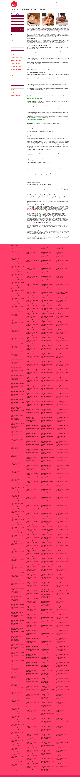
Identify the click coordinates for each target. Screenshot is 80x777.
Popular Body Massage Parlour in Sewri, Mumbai (17, 435)
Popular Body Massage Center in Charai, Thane (47, 413)
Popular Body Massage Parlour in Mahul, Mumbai (17, 656)
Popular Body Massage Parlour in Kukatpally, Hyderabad (46, 685)
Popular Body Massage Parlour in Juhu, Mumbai (17, 360)
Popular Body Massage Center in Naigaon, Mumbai (32, 554)
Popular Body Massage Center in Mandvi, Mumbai (47, 298)
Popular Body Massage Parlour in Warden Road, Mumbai (17, 760)
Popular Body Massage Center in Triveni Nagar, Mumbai (47, 378)
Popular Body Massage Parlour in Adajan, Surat (47, 613)
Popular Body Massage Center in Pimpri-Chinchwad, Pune (62, 732)
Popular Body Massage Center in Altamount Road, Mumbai (31, 719)
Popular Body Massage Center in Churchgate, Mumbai (31, 421)
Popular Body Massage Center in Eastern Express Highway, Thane (47, 423)
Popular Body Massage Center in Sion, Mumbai (32, 591)
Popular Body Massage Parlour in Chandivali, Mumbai (16, 493)
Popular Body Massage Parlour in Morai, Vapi (62, 543)
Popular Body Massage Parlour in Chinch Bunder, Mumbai (17, 589)
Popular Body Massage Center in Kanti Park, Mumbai (47, 261)
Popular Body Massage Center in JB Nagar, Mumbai (32, 663)
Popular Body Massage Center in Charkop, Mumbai (32, 565)
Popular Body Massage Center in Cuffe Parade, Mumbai (32, 764)
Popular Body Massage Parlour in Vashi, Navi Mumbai (32, 405)
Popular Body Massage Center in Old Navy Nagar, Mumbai (47, 333)
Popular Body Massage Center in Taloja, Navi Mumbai (47, 554)
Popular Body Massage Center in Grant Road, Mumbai (32, 485)
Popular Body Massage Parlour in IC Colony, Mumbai (16, 509)
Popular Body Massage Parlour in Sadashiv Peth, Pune (62, 706)
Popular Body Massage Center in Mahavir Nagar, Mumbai (47, 290)
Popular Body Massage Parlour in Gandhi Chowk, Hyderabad (62, 274)
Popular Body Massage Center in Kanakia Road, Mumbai (47, 258)
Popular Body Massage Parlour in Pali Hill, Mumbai (17, 299)
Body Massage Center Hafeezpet (16, 89)
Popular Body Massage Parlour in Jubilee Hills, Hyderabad (32, 413)
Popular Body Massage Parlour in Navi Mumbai (17, 254)
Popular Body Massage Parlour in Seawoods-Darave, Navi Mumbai (31, 386)
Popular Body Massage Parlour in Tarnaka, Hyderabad (47, 677)
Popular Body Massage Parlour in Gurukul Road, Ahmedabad (62, 362)
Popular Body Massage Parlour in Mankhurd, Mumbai (16, 453)
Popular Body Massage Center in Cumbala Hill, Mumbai (32, 767)
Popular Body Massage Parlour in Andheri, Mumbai (17, 267)
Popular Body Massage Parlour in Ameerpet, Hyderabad (46, 669)
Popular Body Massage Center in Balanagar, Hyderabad (46, 738)
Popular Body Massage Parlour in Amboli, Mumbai (17, 485)
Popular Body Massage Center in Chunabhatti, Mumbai (31, 610)
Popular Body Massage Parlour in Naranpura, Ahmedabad (61, 357)
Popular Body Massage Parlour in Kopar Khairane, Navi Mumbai (32, 365)
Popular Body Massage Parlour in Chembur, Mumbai (16, 278)
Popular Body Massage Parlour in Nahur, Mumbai (17, 469)
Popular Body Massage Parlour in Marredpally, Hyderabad (61, 256)
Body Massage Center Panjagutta (16, 69)
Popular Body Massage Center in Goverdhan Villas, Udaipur (46, 637)
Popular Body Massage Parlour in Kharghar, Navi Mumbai (31, 362)
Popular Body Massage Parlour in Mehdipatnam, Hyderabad (61, 266)
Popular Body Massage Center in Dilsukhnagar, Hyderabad (46, 580)
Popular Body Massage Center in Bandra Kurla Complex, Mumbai (32, 738)
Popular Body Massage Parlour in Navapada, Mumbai (16, 685)
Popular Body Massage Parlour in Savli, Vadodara (62, 482)
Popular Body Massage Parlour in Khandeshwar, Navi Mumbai (31, 359)
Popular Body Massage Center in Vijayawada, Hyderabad (61, 333)
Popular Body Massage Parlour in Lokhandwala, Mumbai (16, 379)
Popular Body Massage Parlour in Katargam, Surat (61, 413)
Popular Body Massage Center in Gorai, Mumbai (32, 660)
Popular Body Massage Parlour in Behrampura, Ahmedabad (61, 367)
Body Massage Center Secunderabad (16, 57)
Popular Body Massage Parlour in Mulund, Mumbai (17, 280)
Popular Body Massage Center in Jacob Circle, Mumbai (47, 250)
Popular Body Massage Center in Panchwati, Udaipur (61, 684)
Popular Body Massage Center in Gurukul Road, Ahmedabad (62, 397)
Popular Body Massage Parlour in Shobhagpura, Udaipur (61, 650)
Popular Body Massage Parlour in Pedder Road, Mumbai (17, 704)
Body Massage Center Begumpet (16, 60)
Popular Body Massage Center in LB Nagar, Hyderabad (47, 714)
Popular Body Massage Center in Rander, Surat (62, 458)
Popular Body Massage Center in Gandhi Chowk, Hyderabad (62, 330)
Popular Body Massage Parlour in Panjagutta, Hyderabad (46, 674)
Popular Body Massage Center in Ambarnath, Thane (46, 453)
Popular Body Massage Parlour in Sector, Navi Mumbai (32, 389)
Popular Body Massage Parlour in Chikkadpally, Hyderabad (46, 770)
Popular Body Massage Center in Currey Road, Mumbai (32, 578)
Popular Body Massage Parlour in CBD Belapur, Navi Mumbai (32, 341)
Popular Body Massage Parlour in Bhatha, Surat (62, 423)
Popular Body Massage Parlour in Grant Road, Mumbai (17, 323)
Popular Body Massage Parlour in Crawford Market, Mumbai (16, 600)
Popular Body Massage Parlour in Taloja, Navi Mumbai (32, 391)
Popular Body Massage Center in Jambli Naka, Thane (47, 434)
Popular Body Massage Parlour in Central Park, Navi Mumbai (32, 344)
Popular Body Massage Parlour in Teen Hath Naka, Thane (32, 314)
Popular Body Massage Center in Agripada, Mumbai (32, 716)
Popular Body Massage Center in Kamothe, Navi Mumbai (47, 517)
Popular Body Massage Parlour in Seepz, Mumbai (17, 515)
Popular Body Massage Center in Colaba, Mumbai (32, 453)
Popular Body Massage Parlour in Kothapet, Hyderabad (46, 661)
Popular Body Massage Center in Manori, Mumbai (47, 301)
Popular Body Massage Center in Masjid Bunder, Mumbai (32, 567)
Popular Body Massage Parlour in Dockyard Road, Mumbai (16, 419)
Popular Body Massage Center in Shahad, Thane (47, 471)
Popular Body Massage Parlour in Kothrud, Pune (62, 700)
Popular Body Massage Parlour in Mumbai (17, 249)
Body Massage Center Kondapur (16, 92)
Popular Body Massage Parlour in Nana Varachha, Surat (62, 421)
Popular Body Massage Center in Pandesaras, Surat (61, 463)
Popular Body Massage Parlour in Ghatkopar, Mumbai (16, 456)
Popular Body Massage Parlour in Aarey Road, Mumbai (17, 475)
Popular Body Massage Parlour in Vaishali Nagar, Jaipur (62, 599)
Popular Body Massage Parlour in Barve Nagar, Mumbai (17, 610)
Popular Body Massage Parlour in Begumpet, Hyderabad (46, 597)
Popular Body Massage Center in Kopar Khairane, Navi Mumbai (47, 527)
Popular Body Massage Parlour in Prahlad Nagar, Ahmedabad (62, 359)
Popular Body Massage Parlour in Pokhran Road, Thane (32, 306)
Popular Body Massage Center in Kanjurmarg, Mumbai (31, 626)
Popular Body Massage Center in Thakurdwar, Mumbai (46, 375)
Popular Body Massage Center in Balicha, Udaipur (62, 679)
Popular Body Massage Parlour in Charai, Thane (32, 250)
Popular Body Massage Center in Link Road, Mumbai (46, 280)
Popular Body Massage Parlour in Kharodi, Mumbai (17, 632)
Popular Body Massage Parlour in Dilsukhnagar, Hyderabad (31, 418)
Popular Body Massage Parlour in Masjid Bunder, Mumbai (17, 405)
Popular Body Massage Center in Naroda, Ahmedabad (62, 389)
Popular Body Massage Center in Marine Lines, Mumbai (32, 479)
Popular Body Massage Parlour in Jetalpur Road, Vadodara (62, 490)
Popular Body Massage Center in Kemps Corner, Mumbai (47, 264)
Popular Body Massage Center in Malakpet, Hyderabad (47, 711)
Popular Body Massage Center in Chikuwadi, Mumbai (31, 759)
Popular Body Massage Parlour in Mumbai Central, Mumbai (17, 325)
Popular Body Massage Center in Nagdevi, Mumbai (47, 312)
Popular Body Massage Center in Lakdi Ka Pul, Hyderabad (62, 288)
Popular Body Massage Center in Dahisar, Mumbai (32, 546)
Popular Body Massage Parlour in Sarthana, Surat (61, 429)
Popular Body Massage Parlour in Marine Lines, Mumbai (17, 318)
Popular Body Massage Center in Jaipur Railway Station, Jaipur (62, 623)
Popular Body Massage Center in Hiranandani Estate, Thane (46, 431)
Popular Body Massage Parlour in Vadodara (46, 587)
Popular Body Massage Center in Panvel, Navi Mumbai (47, 541)
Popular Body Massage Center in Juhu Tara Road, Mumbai (47, 253)
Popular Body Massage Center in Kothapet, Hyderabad (47, 716)
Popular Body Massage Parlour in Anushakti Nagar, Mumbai (16, 570)
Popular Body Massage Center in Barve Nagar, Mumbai (47, 248)
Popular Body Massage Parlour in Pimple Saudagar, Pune (62, 722)
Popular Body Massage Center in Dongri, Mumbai (32, 730)
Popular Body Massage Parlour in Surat (47, 585)
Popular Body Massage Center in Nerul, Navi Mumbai (47, 535)
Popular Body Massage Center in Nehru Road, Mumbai (47, 330)
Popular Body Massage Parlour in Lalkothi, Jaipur (62, 588)
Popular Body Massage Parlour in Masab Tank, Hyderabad (47, 759)
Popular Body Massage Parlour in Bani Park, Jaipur (62, 583)
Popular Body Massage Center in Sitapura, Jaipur (62, 626)
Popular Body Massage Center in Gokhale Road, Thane (47, 429)
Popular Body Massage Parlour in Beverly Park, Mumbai (17, 578)
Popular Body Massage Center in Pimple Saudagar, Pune (62, 759)
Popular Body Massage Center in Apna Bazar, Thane (47, 402)
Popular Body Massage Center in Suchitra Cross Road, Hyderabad (62, 306)
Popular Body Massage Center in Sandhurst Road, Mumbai (31, 570)
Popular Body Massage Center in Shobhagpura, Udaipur (61, 676)
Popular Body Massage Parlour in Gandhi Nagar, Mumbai (17, 544)
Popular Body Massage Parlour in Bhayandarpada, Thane (16, 770)
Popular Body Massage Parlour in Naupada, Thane (31, 296)
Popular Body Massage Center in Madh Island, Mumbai (47, 288)
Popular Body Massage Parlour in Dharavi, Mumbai (17, 443)
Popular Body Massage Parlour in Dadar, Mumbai (17, 262)
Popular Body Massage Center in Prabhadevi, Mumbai (31, 511)
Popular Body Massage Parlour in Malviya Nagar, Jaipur (62, 596)
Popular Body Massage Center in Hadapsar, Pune (61, 735)
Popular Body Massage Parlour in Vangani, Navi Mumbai (32, 402)
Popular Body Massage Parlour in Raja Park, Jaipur (62, 580)
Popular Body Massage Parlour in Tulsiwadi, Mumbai (16, 746)
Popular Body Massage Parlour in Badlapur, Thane (16, 304)
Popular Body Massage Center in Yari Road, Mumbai (31, 698)
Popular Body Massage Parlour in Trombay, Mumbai (16, 744)
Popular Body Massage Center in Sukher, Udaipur (62, 687)
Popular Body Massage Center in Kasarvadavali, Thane (46, 442)
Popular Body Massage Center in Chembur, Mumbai (32, 439)
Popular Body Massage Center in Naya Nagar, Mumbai (47, 325)
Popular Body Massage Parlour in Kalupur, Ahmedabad (62, 375)
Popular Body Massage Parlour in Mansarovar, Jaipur (61, 578)
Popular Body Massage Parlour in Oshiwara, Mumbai (16, 483)
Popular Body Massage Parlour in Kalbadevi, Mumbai (16, 618)
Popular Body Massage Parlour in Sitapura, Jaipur (62, 594)
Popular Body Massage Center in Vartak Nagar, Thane (47, 487)
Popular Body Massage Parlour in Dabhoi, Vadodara (62, 479)
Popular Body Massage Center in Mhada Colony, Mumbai (47, 285)
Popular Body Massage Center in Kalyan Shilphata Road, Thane (47, 439)
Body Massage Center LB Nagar (16, 51)
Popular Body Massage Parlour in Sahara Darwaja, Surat (62, 418)
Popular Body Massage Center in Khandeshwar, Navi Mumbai (46, 522)
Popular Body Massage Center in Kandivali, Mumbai (32, 535)
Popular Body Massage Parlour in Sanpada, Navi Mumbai (31, 383)
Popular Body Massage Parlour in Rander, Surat (62, 431)
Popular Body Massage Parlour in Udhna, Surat (62, 434)
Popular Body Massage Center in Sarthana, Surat (62, 455)
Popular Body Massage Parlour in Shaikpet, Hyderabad (62, 261)
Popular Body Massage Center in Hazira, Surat (62, 453)
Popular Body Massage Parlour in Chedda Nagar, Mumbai (17, 584)
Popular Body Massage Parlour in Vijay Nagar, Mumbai (17, 757)
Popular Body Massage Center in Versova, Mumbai (32, 538)
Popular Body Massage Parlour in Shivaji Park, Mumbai (17, 733)
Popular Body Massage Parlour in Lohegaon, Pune (61, 714)
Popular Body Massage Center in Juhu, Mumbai (32, 522)
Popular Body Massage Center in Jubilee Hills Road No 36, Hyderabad (62, 293)
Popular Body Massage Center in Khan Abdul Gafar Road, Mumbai (47, 266)
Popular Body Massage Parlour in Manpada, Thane (31, 253)
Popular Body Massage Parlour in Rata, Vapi (62, 538)
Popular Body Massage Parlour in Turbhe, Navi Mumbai (32, 394)
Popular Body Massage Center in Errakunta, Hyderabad (46, 735)
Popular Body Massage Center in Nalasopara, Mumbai (31, 559)
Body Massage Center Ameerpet (16, 63)
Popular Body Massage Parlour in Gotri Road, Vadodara (62, 487)
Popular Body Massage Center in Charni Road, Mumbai (32, 482)
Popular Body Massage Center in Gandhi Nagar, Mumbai (32, 706)
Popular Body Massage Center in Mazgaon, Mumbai (31, 458)
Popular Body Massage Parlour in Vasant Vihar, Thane (32, 328)
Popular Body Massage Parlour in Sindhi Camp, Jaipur (62, 586)
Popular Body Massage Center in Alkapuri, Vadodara (47, 621)
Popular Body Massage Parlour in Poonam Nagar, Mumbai (17, 706)
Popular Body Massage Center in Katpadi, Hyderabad (62, 341)
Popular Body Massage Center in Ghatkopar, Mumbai (31, 618)
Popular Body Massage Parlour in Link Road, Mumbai (17, 642)
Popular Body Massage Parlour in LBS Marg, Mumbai (17, 634)
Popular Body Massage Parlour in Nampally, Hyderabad (46, 650)
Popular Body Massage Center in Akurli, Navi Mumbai (47, 498)
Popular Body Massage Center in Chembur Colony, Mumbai (32, 748)
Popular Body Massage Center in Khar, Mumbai (32, 514)
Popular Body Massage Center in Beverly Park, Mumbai (32, 740)
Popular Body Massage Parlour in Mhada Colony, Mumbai (17, 648)
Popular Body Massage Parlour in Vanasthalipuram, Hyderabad (61, 258)
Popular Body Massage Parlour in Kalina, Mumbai (17, 523)
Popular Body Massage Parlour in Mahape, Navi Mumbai (32, 378)
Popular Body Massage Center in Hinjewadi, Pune (61, 748)
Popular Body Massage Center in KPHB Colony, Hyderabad (47, 743)
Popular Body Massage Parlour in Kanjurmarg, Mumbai (16, 464)
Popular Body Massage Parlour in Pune (47, 594)
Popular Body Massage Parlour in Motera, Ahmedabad (62, 373)
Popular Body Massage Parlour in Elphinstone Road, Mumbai (16, 336)
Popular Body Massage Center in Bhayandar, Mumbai (31, 551)
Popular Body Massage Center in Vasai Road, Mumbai (32, 557)
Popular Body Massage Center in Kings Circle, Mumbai (32, 588)
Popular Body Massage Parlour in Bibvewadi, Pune (61, 724)
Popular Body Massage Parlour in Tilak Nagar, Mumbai (17, 445)
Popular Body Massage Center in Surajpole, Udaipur (62, 671)
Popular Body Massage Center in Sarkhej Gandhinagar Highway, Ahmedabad (62, 399)
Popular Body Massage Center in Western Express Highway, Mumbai (32, 695)
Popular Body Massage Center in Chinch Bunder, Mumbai (32, 751)
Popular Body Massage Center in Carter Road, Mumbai (32, 727)
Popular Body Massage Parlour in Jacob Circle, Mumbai (17, 613)
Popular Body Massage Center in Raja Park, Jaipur (46, 631)
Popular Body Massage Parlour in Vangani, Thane (32, 322)
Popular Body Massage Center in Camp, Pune (62, 767)
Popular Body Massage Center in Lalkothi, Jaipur (62, 620)
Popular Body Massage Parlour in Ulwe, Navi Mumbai (32, 397)
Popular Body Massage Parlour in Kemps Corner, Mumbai (17, 626)
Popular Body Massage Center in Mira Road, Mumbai (32, 549)
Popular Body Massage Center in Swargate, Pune (61, 740)
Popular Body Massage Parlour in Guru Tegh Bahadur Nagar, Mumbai (17, 440)
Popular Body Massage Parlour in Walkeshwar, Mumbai (16, 331)
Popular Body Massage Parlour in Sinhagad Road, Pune (61, 708)
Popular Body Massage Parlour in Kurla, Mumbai (17, 432)
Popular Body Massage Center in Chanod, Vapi (62, 557)
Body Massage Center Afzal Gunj (16, 37)
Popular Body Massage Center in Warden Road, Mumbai (47, 397)
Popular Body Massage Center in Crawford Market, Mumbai (32, 762)
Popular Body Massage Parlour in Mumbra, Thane (17, 307)
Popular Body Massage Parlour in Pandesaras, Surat (61, 437)
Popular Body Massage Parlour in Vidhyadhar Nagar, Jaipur (61, 607)
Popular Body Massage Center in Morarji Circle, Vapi (47, 626)
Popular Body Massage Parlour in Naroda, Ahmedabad (62, 354)
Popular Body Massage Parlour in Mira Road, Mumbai (17, 387)
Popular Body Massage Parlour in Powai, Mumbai (17, 381)
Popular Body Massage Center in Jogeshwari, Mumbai (31, 525)
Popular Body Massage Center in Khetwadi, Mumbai (46, 274)
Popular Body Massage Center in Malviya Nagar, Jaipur (62, 628)
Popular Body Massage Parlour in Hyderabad (16, 256)
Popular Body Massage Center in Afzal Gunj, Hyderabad (47, 701)
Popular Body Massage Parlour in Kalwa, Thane (32, 274)
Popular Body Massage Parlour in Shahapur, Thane (31, 312)
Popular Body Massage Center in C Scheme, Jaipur (61, 610)
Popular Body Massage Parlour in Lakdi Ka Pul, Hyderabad (47, 756)
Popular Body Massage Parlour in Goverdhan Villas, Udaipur (61, 644)
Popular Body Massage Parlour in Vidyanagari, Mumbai (16, 754)
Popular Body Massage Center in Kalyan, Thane (32, 466)
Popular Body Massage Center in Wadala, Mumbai (32, 599)
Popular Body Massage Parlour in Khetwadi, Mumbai (16, 637)
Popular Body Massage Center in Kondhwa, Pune (61, 764)
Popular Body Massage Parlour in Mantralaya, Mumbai (16, 666)
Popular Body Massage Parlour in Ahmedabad (46, 583)
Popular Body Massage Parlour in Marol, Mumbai (17, 525)
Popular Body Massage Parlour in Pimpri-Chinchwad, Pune (47, 639)
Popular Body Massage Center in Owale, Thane (47, 461)
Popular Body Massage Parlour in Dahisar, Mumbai (17, 384)
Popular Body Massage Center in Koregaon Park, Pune (62, 756)
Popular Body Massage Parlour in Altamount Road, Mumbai (16, 557)
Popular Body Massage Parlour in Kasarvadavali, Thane (31, 280)
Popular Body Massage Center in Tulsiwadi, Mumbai (46, 383)
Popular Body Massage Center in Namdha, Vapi (62, 562)
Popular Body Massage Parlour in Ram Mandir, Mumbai (17, 365)
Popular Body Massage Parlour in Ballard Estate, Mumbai (17, 573)
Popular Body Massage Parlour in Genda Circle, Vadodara (62, 485)
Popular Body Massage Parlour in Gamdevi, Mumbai (16, 541)
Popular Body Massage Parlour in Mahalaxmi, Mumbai (16, 328)
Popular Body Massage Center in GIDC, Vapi (62, 554)
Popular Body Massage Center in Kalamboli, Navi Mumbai (31, 471)
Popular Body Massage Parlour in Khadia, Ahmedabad (62, 370)
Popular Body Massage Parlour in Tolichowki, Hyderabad (61, 264)
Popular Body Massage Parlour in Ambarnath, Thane (16, 767)
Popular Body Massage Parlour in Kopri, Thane (32, 288)
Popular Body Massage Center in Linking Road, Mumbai (47, 282)
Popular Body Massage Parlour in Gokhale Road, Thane (32, 266)
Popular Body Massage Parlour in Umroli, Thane (32, 320)
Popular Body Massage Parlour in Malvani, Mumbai (17, 507)
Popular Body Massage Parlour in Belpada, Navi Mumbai (32, 338)
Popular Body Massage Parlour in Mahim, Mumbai (17, 344)
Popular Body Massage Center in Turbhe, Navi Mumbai (47, 557)
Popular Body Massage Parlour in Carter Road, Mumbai (17, 565)
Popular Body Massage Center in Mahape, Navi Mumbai (47, 567)
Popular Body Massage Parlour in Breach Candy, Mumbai (17, 560)
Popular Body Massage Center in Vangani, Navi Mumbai (47, 565)
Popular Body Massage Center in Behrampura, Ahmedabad (61, 402)
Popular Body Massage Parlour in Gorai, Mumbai (17, 499)
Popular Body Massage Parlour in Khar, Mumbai (17, 352)
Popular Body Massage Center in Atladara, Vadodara (62, 495)
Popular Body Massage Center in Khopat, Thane (47, 445)
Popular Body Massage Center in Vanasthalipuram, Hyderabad (61, 314)
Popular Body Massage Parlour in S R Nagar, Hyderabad (46, 671)
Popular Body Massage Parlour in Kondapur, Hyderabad (46, 695)
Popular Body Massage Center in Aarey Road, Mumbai (32, 636)
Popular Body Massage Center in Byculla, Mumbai (32, 573)
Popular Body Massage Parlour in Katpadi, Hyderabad (62, 285)
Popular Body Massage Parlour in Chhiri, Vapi (62, 519)
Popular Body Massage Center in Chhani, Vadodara (62, 501)
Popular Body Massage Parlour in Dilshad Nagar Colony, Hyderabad (62, 282)
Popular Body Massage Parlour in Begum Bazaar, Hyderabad (47, 666)
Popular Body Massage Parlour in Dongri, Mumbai (17, 568)
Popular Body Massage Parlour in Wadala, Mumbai (17, 437)
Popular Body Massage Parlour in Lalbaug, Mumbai (17, 294)
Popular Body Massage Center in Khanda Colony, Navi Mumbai (47, 519)
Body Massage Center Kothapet (15, 54)
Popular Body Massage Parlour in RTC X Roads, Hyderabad (47, 767)
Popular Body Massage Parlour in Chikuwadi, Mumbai (16, 597)
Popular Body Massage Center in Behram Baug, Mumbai (32, 700)
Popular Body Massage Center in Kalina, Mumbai (32, 684)
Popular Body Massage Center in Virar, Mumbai (32, 562)
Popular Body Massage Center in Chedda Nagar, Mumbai (32, 746)
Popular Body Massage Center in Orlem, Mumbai (32, 666)
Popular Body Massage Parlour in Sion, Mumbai (17, 429)
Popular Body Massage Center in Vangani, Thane (47, 485)
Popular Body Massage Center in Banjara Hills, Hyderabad (32, 477)
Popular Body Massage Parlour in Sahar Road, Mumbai (17, 517)
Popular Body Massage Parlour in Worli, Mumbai (17, 339)
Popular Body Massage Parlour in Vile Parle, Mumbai (17, 357)
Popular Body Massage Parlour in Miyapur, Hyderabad (47, 690)
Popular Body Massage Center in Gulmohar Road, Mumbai (31, 711)
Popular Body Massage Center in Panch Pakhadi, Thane (47, 463)
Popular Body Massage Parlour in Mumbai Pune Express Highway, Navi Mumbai (32, 370)
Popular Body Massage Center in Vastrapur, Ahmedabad (61, 386)
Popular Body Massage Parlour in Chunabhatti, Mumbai (16, 448)
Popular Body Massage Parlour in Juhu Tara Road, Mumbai (17, 616)
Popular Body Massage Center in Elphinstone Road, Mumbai (31, 498)
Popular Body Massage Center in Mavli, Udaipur (62, 674)
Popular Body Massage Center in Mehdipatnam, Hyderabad (46, 605)
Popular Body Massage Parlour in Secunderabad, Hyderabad (46, 663)
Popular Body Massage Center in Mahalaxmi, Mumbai (31, 490)
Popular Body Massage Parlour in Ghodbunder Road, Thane (31, 264)
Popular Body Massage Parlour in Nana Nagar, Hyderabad (62, 269)
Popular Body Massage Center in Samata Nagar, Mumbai (47, 354)
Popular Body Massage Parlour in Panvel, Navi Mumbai (17, 312)
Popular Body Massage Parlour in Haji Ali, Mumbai (17, 552)
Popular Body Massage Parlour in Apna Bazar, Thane (17, 765)
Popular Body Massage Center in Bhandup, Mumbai (32, 628)
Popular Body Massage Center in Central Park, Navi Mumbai (47, 506)
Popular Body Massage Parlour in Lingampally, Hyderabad (61, 248)
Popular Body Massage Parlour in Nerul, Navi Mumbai (32, 373)
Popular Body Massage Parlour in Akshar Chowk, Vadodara (62, 471)
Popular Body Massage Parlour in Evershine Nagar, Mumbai (16, 496)
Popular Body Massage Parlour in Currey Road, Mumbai (17, 416)
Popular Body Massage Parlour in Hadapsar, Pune (61, 695)
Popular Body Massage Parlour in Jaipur (47, 591)
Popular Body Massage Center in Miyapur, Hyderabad (47, 746)
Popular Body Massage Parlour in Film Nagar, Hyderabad (32, 415)
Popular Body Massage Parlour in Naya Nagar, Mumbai (17, 688)
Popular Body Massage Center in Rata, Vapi (62, 567)
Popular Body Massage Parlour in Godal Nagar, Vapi (47, 623)
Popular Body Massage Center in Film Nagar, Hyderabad (46, 578)
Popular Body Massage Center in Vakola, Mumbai (32, 690)
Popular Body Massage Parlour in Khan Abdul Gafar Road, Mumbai (17, 629)
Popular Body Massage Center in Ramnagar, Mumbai (46, 338)
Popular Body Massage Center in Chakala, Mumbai (32, 445)
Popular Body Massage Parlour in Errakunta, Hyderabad (46, 679)
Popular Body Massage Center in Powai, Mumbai (32, 543)
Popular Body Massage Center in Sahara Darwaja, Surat (62, 445)
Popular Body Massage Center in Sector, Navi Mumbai (47, 551)
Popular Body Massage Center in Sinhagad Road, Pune (62, 746)
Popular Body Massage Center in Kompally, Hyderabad (62, 309)
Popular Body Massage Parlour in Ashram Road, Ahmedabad (62, 349)
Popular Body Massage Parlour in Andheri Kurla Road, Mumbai (17, 488)
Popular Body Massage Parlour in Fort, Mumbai (17, 272)
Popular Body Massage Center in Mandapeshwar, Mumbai (46, 306)
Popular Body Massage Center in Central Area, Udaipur (62, 692)
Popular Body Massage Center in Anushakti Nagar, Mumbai (31, 732)
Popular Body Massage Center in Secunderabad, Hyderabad (46, 719)
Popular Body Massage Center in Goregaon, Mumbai (31, 530)
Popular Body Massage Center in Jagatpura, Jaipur (61, 634)
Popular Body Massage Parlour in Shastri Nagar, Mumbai (17, 728)
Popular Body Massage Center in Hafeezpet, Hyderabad (46, 748)
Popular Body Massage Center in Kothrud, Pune (62, 738)
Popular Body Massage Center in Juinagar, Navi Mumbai (47, 511)
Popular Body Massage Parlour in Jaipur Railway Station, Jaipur (62, 591)
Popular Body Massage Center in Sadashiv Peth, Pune (62, 743)
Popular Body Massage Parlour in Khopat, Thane (32, 282)
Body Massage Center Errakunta (16, 75)
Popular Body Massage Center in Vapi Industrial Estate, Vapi (61, 565)
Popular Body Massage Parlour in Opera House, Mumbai (17, 698)
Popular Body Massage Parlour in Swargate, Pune (61, 703)
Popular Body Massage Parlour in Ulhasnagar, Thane (31, 317)
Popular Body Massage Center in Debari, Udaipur (62, 668)
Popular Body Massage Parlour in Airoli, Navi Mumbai (17, 310)
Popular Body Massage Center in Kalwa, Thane (47, 437)
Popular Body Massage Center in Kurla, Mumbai (32, 594)
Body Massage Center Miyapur (15, 86)
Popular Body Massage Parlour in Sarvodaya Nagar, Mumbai (16, 722)
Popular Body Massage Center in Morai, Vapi (62, 573)
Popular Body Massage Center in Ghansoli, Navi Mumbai (47, 509)
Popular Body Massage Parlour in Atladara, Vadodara (62, 466)
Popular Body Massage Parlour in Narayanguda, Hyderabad (46, 764)
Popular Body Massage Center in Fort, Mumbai (32, 434)
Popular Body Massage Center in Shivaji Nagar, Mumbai (47, 367)
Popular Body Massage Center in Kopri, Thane (47, 450)
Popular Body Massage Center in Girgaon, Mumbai (32, 708)
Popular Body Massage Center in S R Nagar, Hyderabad (46, 727)
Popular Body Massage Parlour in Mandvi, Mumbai (17, 661)
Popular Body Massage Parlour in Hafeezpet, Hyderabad (46, 693)
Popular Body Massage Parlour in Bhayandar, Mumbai (16, 389)
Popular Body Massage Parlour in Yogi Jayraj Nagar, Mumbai (17, 762)
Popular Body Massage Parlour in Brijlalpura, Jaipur (61, 604)
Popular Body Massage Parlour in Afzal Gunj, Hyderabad (47, 645)
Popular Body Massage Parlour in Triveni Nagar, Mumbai (17, 741)
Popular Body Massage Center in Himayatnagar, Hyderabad (61, 322)
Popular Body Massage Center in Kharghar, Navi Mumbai (47, 525)
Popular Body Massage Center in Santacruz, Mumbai (31, 517)
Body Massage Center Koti (15, 40)
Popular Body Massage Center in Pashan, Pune (62, 754)
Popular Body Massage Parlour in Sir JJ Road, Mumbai (17, 736)
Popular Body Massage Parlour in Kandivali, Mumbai (16, 373)
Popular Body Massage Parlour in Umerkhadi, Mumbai (16, 749)
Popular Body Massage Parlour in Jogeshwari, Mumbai (16, 363)
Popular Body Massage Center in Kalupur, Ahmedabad (62, 410)
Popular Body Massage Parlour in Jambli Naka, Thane (32, 272)
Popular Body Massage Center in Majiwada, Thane (46, 479)
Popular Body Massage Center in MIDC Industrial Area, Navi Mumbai (47, 530)
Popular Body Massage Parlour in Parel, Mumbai (17, 275)
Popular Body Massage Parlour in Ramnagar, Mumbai (16, 701)
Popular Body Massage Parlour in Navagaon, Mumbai (16, 682)
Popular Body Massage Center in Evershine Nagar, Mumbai (32, 658)
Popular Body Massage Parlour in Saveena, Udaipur (62, 655)
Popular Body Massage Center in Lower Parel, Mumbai (32, 503)
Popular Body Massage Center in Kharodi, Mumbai (47, 269)
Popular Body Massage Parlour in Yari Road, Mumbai (17, 536)
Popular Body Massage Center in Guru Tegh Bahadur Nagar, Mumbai (32, 602)
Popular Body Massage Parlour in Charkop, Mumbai (17, 403)
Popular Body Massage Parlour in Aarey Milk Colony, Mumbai (17, 491)
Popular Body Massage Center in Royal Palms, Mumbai (47, 349)
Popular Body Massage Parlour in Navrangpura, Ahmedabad (46, 607)
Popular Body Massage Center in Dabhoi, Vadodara (62, 506)
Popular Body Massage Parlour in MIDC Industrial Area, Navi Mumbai (32, 367)
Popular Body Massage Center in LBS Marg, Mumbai (46, 272)
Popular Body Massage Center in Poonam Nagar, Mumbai (47, 344)
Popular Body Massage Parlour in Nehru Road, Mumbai (17, 693)
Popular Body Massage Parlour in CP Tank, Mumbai (17, 562)
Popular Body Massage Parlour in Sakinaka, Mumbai (16, 286)
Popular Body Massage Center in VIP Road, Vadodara (62, 503)
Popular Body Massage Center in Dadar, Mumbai (32, 423)
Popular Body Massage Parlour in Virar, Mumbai (17, 400)
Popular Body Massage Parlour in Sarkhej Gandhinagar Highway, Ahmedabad (62, 365)
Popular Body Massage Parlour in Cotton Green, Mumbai (17, 424)
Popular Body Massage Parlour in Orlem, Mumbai (17, 504)
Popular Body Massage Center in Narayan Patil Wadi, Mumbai (47, 317)
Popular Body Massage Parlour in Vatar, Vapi (62, 546)
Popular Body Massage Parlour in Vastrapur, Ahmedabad (61, 352)
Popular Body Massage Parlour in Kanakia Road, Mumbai (17, 621)
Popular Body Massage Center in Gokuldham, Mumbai (31, 642)
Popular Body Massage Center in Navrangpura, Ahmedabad (61, 378)
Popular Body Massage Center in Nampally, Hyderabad (46, 706)
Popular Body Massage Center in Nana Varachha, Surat (62, 447)
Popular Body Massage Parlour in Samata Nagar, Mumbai (17, 717)
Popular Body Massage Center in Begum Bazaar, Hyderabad (47, 724)
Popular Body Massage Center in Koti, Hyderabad (46, 703)
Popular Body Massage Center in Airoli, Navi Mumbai (47, 514)
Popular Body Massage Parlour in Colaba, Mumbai (17, 291)
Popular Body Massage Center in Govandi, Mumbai (32, 612)
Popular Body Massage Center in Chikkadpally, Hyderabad (61, 301)
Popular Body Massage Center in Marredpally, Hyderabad (61, 312)
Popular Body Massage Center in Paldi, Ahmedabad (47, 610)
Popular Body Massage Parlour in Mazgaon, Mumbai (16, 296)
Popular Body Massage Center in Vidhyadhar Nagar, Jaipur (61, 639)
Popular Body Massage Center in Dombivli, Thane (47, 421)
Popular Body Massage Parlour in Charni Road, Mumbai (17, 320)
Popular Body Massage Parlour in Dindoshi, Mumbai (16, 477)
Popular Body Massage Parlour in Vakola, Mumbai (17, 528)
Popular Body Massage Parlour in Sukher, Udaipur (62, 660)
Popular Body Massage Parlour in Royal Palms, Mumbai (17, 712)
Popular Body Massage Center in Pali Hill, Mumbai (32, 461)
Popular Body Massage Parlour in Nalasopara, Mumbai (16, 397)
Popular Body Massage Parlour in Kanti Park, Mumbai (17, 624)
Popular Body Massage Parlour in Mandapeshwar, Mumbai (16, 669)
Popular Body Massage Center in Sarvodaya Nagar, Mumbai (46, 359)
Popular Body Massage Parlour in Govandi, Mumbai (17, 451)
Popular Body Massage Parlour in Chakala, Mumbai (17, 283)
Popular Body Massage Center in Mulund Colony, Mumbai (47, 309)
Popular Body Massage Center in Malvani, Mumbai (32, 668)
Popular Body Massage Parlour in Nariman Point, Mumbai (17, 333)
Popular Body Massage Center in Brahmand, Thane (46, 410)
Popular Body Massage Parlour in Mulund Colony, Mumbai (17, 672)
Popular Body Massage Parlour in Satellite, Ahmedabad (62, 344)
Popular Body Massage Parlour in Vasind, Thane (32, 330)
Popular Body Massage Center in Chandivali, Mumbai (31, 655)
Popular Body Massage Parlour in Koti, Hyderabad (47, 647)
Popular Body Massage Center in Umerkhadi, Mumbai (46, 386)
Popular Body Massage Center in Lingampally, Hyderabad (61, 304)
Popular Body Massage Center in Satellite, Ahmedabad (62, 381)
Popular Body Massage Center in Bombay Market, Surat (62, 442)
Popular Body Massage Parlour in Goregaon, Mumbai (16, 368)
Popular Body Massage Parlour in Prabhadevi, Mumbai (16, 349)
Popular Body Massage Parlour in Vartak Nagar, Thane (32, 325)
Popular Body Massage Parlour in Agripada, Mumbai (16, 554)
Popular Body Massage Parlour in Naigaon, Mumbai (17, 392)
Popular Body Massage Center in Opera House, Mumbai (47, 336)
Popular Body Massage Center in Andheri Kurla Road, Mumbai (32, 650)
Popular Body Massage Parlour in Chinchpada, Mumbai (16, 592)
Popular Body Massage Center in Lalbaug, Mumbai (32, 455)
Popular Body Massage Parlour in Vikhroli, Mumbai (17, 461)
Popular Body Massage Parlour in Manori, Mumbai (17, 664)
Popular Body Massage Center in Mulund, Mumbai (32, 442)
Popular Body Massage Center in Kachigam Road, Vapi (61, 570)
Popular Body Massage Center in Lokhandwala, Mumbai (31, 541)
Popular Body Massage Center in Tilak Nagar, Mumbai (32, 607)
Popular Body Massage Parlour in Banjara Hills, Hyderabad (32, 410)
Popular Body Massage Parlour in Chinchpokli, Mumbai (16, 413)
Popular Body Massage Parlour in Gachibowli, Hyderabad (46, 698)
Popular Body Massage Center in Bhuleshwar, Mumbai (31, 743)
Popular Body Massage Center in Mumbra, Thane (47, 455)
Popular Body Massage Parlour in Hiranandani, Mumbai (16, 459)
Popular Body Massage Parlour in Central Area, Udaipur (62, 666)
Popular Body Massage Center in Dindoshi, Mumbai (32, 639)
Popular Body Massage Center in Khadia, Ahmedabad (62, 405)
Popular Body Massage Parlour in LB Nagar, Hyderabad (46, 658)
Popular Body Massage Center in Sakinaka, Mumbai (32, 447)
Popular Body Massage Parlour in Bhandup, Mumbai (16, 467)
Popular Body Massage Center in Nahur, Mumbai (32, 631)
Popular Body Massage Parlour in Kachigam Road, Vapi (61, 541)
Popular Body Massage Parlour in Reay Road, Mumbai (17, 421)
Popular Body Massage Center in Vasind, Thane (47, 493)
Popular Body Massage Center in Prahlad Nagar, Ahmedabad (62, 394)
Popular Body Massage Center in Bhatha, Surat (62, 450)
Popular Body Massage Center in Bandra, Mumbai (32, 426)
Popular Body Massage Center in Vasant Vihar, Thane (47, 490)
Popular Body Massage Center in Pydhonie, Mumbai (47, 346)
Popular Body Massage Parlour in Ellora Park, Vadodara (47, 618)
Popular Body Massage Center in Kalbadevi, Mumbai (46, 256)
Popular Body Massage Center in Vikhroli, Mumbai (32, 623)
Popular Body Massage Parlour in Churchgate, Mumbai (16, 259)
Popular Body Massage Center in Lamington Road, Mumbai (46, 277)
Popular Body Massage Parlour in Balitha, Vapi (62, 530)
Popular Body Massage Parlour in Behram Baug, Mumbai (17, 539)
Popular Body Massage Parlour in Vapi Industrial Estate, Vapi (62, 535)
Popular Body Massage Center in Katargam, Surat (46, 615)
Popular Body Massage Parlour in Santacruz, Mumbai (16, 355)
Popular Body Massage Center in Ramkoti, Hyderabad (47, 709)
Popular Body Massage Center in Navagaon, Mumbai (46, 320)
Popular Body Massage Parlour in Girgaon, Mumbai (17, 546)
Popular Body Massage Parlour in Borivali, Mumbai (17, 270)
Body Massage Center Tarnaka (15, 72)
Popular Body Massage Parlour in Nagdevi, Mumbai (17, 674)
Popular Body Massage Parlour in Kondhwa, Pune (61, 727)
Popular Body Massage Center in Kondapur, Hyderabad (46, 751)
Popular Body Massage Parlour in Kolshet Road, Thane (32, 285)
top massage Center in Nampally (36, 163)
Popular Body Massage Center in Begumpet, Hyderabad (46, 722)
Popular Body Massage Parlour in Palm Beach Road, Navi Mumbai (32, 375)
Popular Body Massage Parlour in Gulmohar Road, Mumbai (16, 549)
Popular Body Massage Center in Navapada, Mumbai (46, 322)
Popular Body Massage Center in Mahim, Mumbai (32, 506)
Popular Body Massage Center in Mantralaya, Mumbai (46, 304)
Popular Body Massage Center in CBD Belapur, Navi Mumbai (46, 503)
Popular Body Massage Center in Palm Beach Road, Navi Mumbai (47, 538)
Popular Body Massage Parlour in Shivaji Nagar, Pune (62, 698)
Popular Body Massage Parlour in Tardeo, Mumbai (17, 302)
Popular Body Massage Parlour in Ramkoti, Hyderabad (47, 653)
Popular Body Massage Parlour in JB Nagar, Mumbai (16, 501)
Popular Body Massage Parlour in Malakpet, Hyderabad (46, 655)
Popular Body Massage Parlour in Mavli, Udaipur (62, 647)
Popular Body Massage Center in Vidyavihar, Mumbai (31, 634)
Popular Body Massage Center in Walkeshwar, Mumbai (31, 493)
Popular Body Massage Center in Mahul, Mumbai (47, 293)
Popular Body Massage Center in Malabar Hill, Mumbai (47, 296)
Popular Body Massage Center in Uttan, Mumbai (47, 389)
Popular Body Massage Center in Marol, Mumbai (32, 687)
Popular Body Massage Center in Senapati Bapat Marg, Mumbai (47, 362)
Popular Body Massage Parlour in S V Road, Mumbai (16, 714)
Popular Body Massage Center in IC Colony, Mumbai (31, 671)
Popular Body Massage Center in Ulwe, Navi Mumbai (47, 559)
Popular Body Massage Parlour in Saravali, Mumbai (17, 720)
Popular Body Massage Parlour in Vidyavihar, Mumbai (16, 472)
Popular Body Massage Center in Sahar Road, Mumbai (32, 679)
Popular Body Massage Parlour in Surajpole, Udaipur (61, 642)
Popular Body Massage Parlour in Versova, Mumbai (17, 376)
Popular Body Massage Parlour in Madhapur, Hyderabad (16, 315)
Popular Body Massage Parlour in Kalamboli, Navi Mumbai (31, 352)
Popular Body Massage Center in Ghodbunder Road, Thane (46, 426)
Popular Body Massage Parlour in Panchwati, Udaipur (61, 658)
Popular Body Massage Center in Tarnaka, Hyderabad (47, 732)
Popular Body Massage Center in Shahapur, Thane (46, 474)
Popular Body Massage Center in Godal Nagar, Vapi (62, 549)
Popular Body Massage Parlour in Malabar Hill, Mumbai (17, 658)
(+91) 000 (13, 11)
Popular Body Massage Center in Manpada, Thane (46, 415)
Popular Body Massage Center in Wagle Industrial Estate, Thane (47, 495)
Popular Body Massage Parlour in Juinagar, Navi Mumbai (32, 349)
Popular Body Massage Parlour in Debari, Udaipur (47, 634)
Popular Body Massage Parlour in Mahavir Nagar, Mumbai (17, 653)
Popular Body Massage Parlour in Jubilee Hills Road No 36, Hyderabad (47, 762)
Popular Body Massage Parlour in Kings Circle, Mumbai (17, 427)
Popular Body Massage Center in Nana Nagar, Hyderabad (62, 325)
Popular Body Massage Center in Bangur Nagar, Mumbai (32, 674)
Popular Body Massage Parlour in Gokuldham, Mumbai (16, 480)
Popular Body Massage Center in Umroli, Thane (47, 482)
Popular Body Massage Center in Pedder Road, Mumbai (47, 341)
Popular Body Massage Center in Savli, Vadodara (62, 509)
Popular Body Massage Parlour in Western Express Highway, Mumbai (17, 533)
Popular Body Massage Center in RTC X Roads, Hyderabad (62, 298)
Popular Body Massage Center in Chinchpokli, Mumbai (31, 575)
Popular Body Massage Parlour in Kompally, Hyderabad (61, 253)
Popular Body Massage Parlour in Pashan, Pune (62, 716)
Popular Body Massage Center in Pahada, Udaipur (62, 690)
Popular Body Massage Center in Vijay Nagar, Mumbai (47, 394)
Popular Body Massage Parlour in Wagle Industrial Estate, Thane (32, 333)
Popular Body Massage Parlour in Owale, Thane (32, 298)
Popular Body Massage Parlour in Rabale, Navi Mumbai (32, 381)
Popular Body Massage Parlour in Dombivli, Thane (32, 258)
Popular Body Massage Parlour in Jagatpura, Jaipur (61, 602)
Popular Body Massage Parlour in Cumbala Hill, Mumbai (17, 605)
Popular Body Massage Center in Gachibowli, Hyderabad (46, 754)
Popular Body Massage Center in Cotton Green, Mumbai (32, 586)
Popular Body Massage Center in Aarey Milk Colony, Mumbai (32, 652)
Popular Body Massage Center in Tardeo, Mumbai (32, 463)
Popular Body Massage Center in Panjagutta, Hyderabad (46, 730)
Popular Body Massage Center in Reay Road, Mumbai (32, 583)
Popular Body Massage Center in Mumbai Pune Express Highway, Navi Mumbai (47, 533)
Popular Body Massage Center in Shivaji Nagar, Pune (47, 642)
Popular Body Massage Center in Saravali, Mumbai (47, 357)
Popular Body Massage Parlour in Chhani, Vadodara (62, 474)
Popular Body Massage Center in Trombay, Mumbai (47, 381)
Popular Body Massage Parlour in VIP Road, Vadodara (61, 477)
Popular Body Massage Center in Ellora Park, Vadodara (62, 493)
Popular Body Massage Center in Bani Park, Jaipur (61, 615)
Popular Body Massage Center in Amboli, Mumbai (32, 647)
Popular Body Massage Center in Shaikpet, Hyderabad (62, 317)
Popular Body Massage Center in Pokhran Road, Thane (47, 469)
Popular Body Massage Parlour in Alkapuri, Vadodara (62, 469)
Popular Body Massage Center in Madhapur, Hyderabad (46, 573)
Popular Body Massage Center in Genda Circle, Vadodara (62, 511)
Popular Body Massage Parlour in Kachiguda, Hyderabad (61, 280)
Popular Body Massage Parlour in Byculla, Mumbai (17, 411)
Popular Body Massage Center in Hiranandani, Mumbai (31, 620)
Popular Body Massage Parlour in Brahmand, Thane (31, 248)
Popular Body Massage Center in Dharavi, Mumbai (32, 604)
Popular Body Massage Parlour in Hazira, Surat (62, 426)
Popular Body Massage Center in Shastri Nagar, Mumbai (47, 365)
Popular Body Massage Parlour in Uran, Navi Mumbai (32, 399)
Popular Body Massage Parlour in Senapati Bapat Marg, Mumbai (17, 725)
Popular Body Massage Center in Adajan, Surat (62, 439)
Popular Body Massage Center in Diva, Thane (47, 418)
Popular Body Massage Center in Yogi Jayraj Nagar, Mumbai (46, 399)
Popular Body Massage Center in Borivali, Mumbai (32, 431)
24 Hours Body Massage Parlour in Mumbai (16, 248)
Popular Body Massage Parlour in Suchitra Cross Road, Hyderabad (62, 250)
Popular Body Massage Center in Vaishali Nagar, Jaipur (62, 631)
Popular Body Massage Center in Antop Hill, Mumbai (32, 450)
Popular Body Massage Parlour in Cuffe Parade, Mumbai (17, 602)
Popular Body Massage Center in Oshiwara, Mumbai (31, 644)
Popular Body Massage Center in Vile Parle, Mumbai (32, 519)
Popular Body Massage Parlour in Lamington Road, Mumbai (16, 640)
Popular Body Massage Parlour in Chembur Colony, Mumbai (16, 586)
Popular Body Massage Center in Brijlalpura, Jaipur (61, 636)
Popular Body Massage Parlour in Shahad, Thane (32, 309)
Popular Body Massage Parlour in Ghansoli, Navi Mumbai (31, 346)
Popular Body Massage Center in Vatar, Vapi (62, 575)
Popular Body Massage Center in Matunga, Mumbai (32, 509)
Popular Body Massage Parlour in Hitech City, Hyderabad (32, 407)
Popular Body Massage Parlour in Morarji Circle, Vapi (62, 522)
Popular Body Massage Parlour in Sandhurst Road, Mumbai (16, 408)
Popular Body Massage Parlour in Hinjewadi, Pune (61, 711)
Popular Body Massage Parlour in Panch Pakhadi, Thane (32, 301)
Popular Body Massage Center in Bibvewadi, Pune (61, 762)
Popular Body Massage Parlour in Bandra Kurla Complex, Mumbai (17, 576)
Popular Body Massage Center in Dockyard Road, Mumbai (32, 580)
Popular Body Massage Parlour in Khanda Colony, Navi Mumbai (32, 357)
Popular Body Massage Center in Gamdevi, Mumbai (32, 703)
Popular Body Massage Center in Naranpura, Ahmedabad (61, 391)
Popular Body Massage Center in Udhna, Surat (62, 461)
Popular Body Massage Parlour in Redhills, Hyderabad (62, 272)
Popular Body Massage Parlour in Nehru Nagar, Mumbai (17, 690)
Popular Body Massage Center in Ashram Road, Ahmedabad (62, 383)
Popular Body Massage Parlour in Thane (17, 251)
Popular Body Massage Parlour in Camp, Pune (62, 730)
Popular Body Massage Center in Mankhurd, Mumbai (31, 615)
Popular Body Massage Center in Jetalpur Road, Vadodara (62, 517)
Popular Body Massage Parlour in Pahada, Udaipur (62, 663)
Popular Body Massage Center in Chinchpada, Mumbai (31, 754)
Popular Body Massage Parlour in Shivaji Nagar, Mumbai (17, 730)
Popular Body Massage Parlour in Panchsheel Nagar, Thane (31, 304)
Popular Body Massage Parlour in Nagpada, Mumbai (16, 677)
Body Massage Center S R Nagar (16, 66)
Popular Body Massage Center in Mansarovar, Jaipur (61, 612)
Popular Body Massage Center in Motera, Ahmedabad (62, 407)
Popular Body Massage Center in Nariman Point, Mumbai (32, 495)
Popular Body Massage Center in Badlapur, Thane (47, 405)
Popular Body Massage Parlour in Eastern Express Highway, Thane (32, 261)
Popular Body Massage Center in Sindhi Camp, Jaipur (62, 618)
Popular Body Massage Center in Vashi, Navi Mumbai (32, 474)
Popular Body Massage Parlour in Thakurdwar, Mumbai (16, 738)
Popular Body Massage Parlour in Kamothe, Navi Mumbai (31, 354)
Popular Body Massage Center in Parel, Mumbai (32, 437)
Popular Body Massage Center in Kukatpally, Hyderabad (46, 740)
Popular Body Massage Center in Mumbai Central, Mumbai (32, 487)
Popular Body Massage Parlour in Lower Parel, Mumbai (17, 341)
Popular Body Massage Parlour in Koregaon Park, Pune (61, 719)
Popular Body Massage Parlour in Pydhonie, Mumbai (16, 709)
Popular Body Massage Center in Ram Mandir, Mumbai (32, 527)
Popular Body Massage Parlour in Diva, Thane (32, 256)
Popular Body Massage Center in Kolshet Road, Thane (47, 447)
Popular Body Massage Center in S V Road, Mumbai (47, 352)
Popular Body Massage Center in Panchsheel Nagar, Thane (46, 466)
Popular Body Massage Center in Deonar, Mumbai (32, 770)
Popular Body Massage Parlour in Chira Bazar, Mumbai (17, 594)
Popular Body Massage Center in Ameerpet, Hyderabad (46, 599)
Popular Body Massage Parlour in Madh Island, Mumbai (17, 650)
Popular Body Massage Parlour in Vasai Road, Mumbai (17, 395)
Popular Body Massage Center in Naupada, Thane (47, 458)
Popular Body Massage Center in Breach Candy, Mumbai (32, 722)
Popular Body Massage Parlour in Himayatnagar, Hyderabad (46, 602)
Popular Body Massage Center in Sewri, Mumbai (32, 596)
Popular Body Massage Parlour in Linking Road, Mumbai (17, 645)
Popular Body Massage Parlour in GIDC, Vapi (62, 525)
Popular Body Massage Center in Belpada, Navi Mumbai (47, 501)
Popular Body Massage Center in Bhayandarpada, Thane (46, 407)
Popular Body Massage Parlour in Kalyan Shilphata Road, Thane (32, 277)
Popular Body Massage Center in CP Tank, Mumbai (32, 724)
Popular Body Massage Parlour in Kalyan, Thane (32, 290)
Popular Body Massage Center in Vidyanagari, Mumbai (46, 391)
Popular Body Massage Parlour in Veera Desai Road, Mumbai (17, 531)
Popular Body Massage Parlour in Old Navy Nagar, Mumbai (17, 696)
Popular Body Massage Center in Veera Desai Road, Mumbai (32, 692)
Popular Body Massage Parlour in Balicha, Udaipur (62, 652)
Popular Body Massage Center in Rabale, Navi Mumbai (47, 543)
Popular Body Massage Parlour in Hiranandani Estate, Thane (31, 269)
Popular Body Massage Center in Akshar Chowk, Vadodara (62, 498)
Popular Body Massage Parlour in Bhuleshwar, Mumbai (16, 581)
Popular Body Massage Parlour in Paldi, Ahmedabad (62, 346)
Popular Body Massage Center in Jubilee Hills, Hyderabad (47, 575)
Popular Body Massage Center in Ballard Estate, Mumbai (32, 735)
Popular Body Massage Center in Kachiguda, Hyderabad (61, 336)
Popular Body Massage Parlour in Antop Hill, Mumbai (17, 288)
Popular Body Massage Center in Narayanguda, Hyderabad (61, 296)
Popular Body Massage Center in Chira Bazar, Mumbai (32, 756)
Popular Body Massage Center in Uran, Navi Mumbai (47, 562)
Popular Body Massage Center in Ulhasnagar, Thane (31, 469)
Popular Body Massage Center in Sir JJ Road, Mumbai (47, 373)
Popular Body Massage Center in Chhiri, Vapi (62, 551)
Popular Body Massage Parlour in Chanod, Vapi (62, 527)
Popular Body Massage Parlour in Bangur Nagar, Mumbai (17, 512)
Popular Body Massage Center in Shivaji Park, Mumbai (47, 370)
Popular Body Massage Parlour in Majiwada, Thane (31, 293)
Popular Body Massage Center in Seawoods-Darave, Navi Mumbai (46, 549)
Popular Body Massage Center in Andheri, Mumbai (32, 429)
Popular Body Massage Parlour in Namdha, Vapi (62, 533)
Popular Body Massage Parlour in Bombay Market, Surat (62, 415)
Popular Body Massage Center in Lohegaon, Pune (61, 751)
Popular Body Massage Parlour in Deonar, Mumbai (17, 608)
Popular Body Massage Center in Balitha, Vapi (62, 559)
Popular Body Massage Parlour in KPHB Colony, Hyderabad (47, 687)
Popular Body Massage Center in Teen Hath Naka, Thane (47, 477)
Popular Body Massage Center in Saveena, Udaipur (62, 682)
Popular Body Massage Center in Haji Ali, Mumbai (32, 714)
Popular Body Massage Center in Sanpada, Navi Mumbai (47, 546)
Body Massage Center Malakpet (15, 48)
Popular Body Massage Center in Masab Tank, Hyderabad (62, 290)
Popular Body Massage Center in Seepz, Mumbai (32, 676)
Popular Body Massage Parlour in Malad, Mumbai (17, 371)
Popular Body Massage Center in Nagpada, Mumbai (47, 314)
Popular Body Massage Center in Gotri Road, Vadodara (62, 514)
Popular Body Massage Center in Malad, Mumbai (32, 533)
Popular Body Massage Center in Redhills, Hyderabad (62, 328)
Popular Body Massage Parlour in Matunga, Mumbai (16, 347)
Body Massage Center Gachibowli (16, 95)
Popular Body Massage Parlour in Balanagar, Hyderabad (46, 682)
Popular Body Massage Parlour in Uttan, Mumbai (17, 752)
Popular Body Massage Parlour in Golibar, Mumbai (17, 520)
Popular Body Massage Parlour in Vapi (47, 589)
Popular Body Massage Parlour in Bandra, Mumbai (17, 264)
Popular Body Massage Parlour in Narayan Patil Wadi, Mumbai (17, 680)
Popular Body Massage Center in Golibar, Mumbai (32, 682)
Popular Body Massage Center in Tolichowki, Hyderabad (61, 320)
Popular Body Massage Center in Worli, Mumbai (32, 501)
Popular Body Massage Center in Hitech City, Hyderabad (47, 570)
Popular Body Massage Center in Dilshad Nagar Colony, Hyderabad (62, 338)
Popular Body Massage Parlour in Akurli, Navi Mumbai (32, 336)
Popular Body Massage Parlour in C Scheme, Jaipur (46, 629)
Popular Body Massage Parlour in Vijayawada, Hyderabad (61, 277)
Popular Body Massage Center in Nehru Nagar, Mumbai (47, 328)
